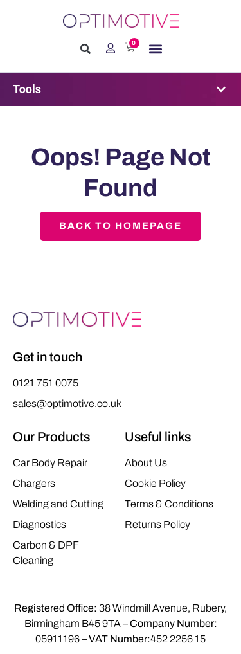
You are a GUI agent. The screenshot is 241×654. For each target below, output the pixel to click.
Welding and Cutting (58, 503)
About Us (146, 462)
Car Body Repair (50, 462)
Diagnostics (39, 524)
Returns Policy (157, 524)
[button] (85, 49)
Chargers (34, 483)
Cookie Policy (155, 483)
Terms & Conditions (169, 503)
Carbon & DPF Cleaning (45, 553)
